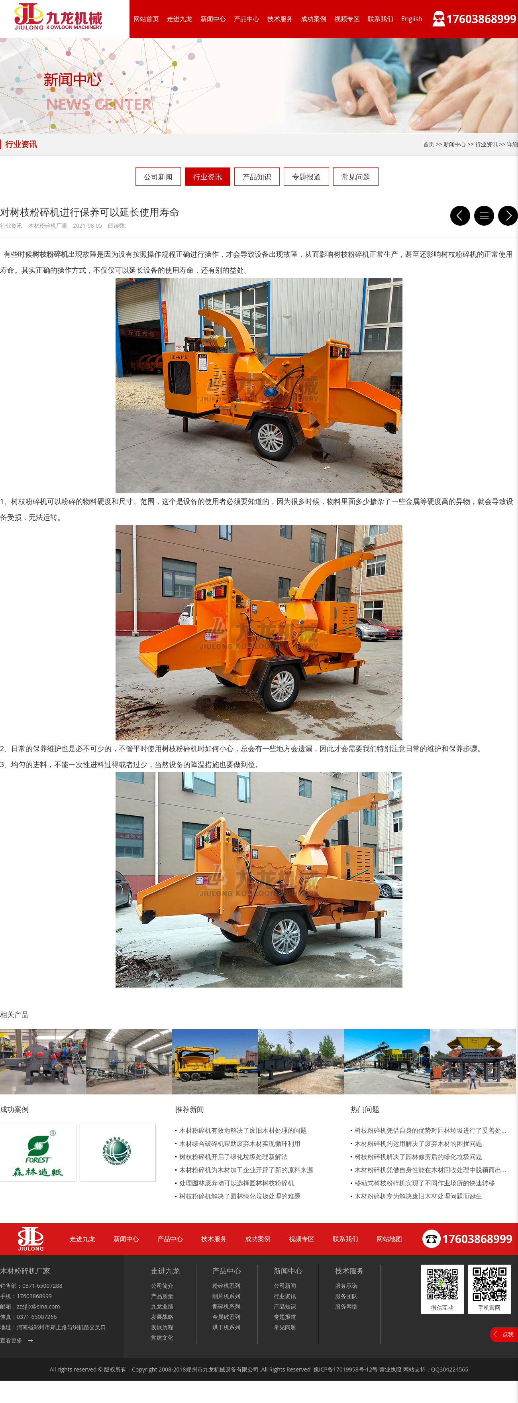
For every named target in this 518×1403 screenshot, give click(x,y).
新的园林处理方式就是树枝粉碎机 (460, 216)
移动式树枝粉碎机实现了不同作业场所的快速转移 (425, 1183)
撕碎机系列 (226, 1306)
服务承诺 (346, 1285)
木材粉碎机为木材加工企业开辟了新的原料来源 (246, 1169)
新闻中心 (213, 18)
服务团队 (346, 1296)
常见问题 (355, 176)
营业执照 (390, 1369)
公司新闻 (158, 176)
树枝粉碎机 (50, 254)
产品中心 (246, 18)
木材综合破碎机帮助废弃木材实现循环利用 (239, 1143)
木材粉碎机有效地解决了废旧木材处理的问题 (243, 1130)
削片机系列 (226, 1296)
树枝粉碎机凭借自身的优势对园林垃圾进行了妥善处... (430, 1130)
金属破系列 (226, 1316)
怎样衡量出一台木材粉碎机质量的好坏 (508, 216)
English (411, 18)
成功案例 (313, 18)
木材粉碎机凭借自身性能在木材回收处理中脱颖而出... (430, 1169)
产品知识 (257, 176)
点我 (508, 1334)
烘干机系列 (226, 1327)
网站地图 (389, 1238)
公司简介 (162, 1285)
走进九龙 (179, 18)
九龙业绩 (162, 1306)
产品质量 (162, 1296)
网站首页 (146, 18)
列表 (484, 216)
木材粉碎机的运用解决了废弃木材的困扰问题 (418, 1143)
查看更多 (11, 1340)
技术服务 (280, 18)
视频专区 (347, 18)
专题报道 (306, 176)
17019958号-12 (353, 1369)
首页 (428, 144)
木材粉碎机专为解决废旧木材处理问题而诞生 (418, 1196)
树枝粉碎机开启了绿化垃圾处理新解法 (233, 1156)
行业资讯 (207, 176)
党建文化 (162, 1337)
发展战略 (162, 1316)
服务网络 (346, 1306)
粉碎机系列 (226, 1285)
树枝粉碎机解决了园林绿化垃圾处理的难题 (239, 1196)
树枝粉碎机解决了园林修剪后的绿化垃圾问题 (418, 1156)
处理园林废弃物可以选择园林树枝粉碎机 (236, 1183)
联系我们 (380, 18)
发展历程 (162, 1327)
